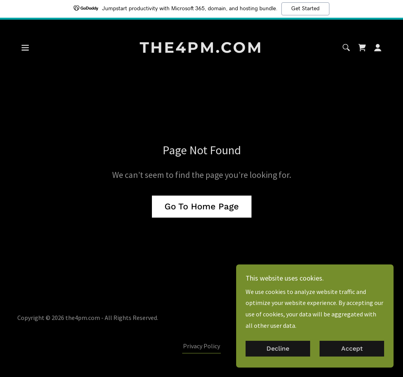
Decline (277, 354)
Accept (352, 354)
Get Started (305, 8)
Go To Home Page (202, 206)
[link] (201, 50)
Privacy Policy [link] (201, 346)
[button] (25, 47)
